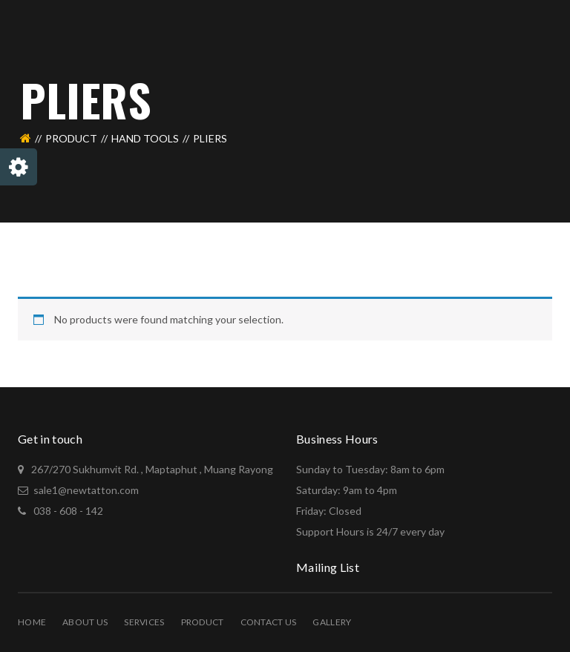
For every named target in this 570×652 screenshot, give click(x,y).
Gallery (331, 622)
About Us (85, 622)
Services (144, 622)
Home (32, 622)
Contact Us (268, 622)
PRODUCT (71, 138)
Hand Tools (145, 138)
